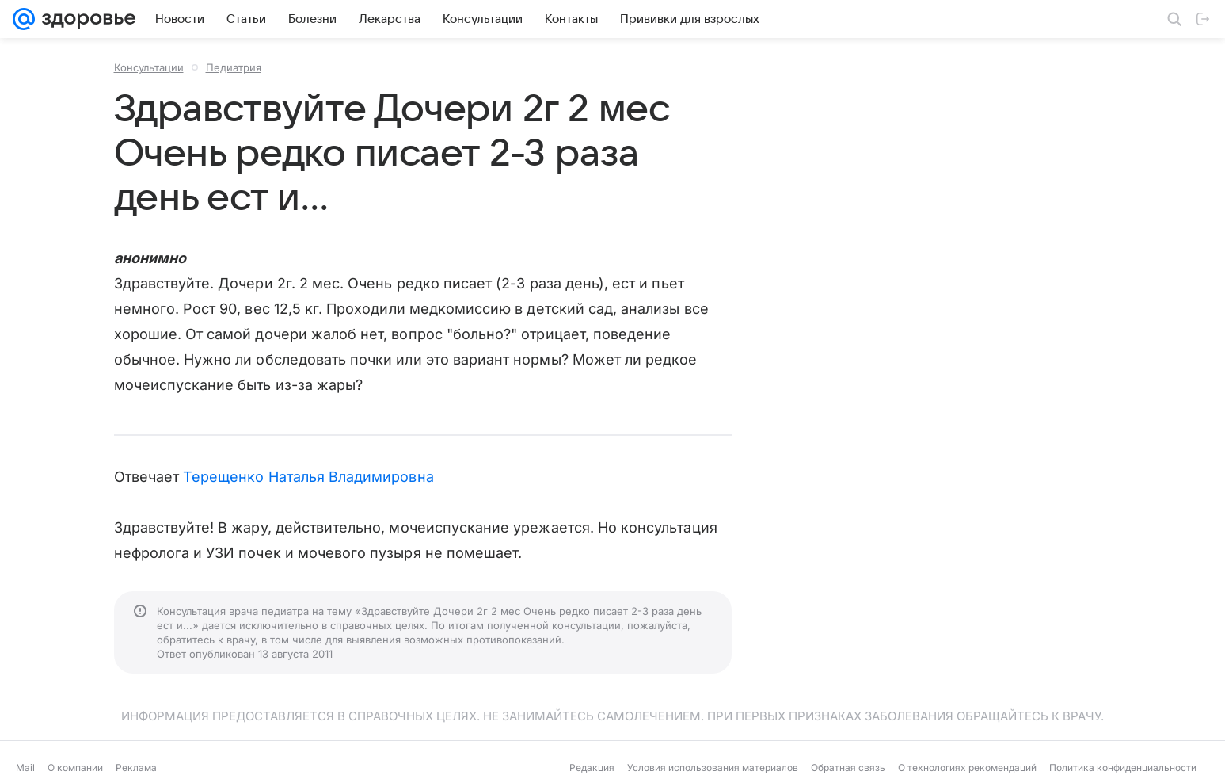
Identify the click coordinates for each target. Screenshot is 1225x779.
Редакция (591, 767)
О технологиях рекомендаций (967, 767)
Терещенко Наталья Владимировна (308, 476)
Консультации (149, 67)
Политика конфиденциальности (1122, 767)
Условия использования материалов (712, 767)
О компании (75, 767)
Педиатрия (233, 67)
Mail (25, 767)
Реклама (136, 767)
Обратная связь (848, 767)
